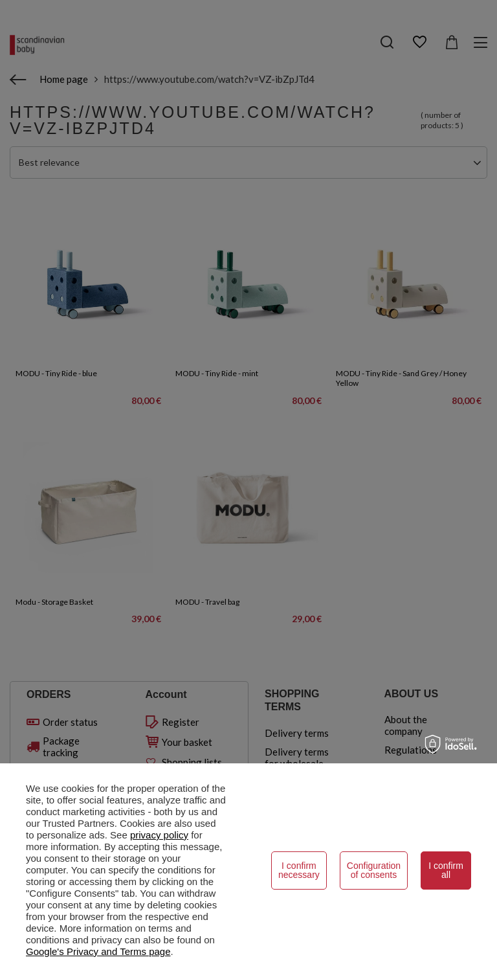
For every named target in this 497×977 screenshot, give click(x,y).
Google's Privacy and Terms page (98, 951)
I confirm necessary (299, 870)
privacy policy (159, 834)
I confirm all (445, 870)
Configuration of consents (374, 870)
